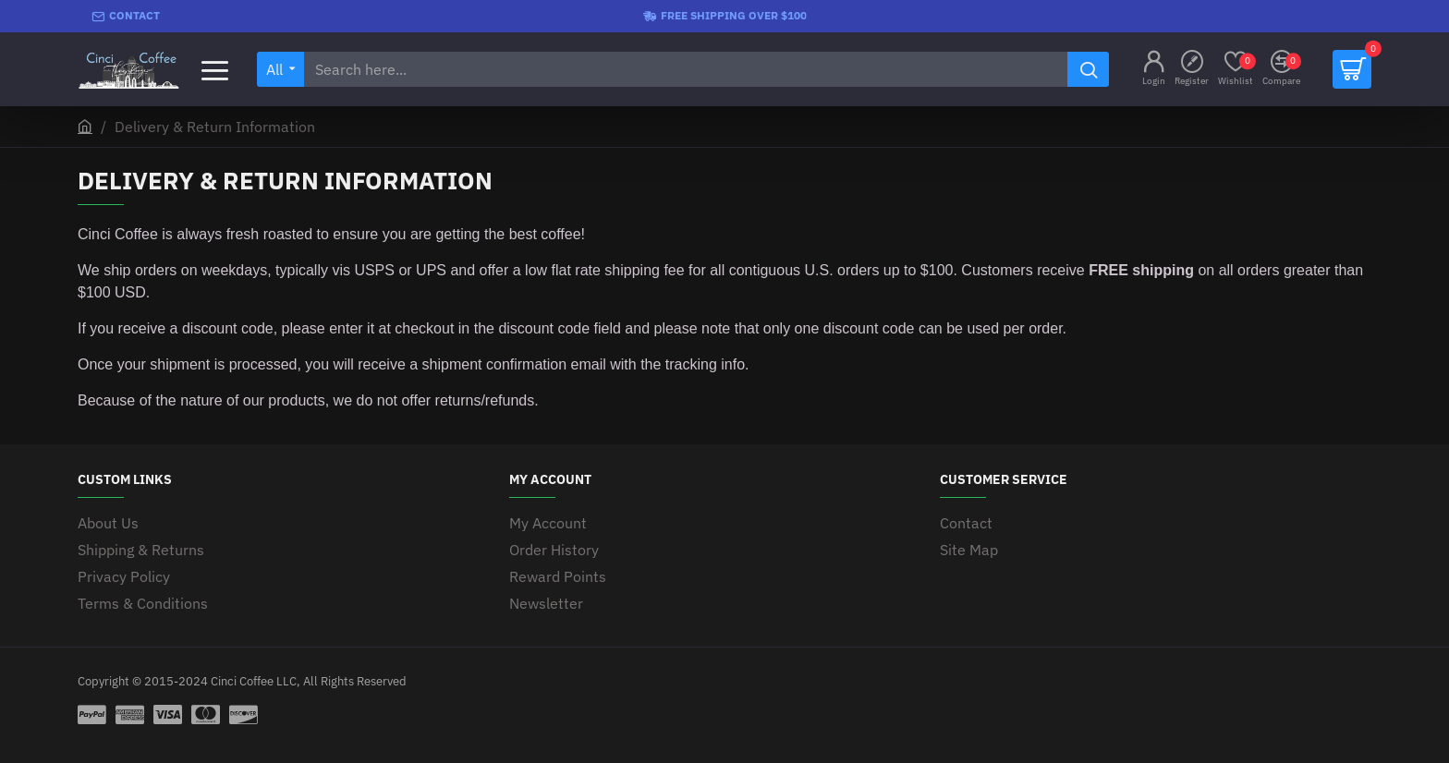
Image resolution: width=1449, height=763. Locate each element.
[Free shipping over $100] (725, 16)
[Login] (1154, 69)
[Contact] (125, 16)
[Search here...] (1088, 69)
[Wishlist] (1235, 69)
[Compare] (1281, 69)
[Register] (1191, 69)
